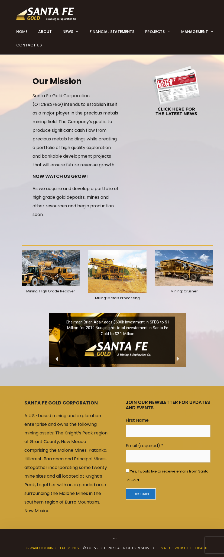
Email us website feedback (183, 548)
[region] (117, 340)
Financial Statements (112, 31)
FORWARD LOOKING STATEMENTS (51, 548)
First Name (137, 420)
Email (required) (144, 446)
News (73, 31)
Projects (160, 31)
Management (200, 31)
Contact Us (29, 45)
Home (21, 31)
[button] (57, 359)
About (45, 31)
